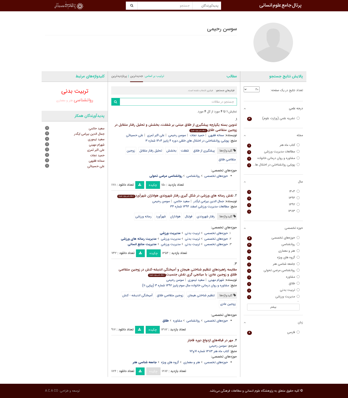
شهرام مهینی (216, 279)
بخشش (171, 150)
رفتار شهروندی (206, 216)
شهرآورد (161, 216)
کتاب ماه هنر (273, 145)
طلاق (273, 283)
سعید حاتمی (182, 201)
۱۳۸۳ (273, 211)
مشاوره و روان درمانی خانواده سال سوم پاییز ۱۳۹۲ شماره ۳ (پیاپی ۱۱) (185, 285)
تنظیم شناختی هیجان (201, 295)
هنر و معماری (191, 362)
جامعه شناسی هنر (273, 264)
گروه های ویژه (170, 362)
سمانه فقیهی (216, 135)
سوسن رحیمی (177, 135)
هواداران (175, 216)
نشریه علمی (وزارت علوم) (273, 118)
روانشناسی (193, 175)
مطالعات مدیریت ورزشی (273, 151)
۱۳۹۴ (273, 198)
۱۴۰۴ (273, 191)
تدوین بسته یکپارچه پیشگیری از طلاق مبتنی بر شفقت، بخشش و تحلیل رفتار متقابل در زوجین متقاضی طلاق (176, 127)
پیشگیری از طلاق (204, 150)
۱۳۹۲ (273, 204)
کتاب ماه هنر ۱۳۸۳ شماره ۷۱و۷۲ (209, 351)
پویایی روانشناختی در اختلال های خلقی (273, 164)
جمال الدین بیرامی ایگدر (208, 201)
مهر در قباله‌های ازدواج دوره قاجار (210, 340)
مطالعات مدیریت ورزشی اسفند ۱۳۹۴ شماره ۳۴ (199, 206)
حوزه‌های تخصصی (216, 175)
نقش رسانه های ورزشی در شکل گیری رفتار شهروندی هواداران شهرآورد (175, 195)
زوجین (131, 150)
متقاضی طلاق (227, 159)
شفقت (185, 150)
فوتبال (188, 216)
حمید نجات (197, 135)
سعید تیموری (196, 279)
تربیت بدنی (192, 233)
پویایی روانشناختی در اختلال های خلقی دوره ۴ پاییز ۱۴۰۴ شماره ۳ (187, 140)
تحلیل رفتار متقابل (150, 150)
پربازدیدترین (119, 75)
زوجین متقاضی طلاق (170, 295)
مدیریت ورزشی (171, 238)
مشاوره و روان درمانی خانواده (273, 158)
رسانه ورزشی (143, 216)
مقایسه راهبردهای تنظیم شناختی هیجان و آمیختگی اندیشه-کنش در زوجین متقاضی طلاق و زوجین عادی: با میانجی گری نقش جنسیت (178, 272)
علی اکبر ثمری (155, 135)
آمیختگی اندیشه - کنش (137, 295)
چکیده (153, 184)
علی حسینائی (134, 135)
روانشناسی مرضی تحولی (273, 270)
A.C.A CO (51, 390)
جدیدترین (136, 75)
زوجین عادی (228, 303)
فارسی (273, 332)
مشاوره (177, 320)
